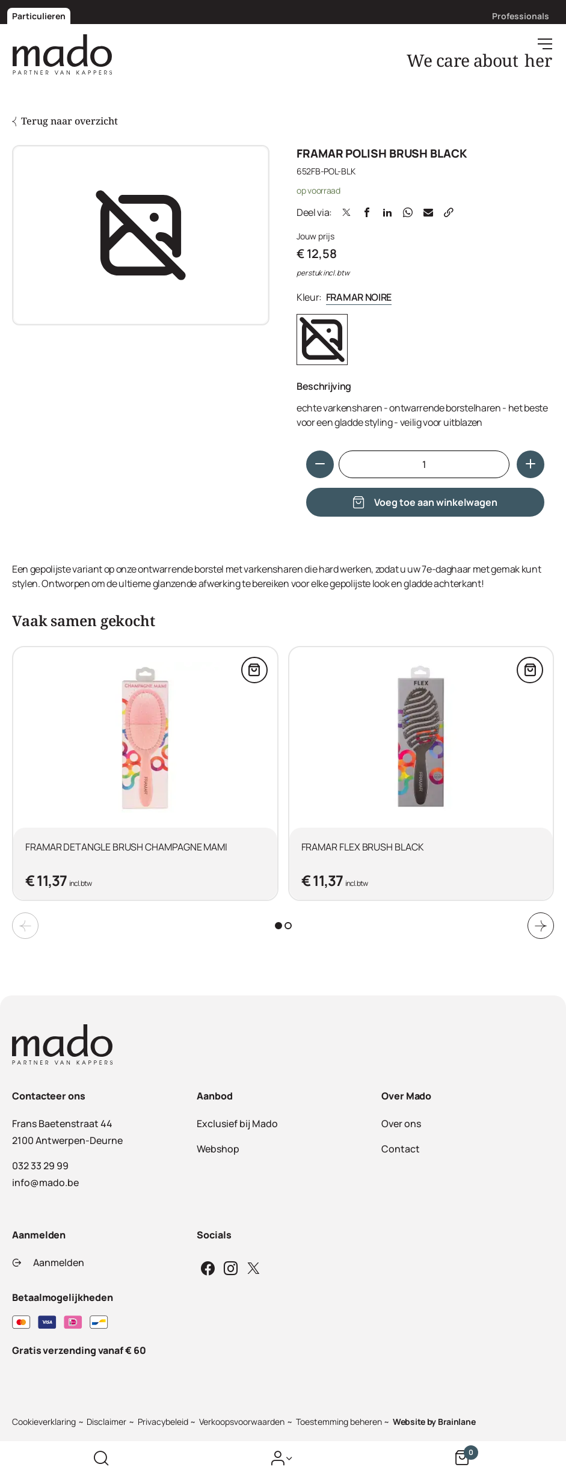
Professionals (520, 16)
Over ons (401, 1123)
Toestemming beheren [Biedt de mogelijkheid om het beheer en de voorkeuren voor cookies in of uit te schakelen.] (339, 1421)
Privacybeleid (163, 1421)
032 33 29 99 (40, 1165)
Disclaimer (106, 1421)
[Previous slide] (25, 925)
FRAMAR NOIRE (359, 297)
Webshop (218, 1148)
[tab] (278, 925)
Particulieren (39, 16)
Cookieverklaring (44, 1421)
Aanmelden (48, 1262)
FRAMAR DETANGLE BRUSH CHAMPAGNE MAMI (126, 846)
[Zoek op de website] (101, 1458)
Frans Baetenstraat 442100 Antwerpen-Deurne (67, 1132)
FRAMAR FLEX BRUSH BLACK (362, 846)
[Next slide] (541, 925)
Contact (400, 1148)
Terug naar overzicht (65, 121)
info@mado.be (45, 1182)
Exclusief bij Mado (237, 1123)
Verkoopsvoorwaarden (242, 1421)
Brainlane (456, 1421)
